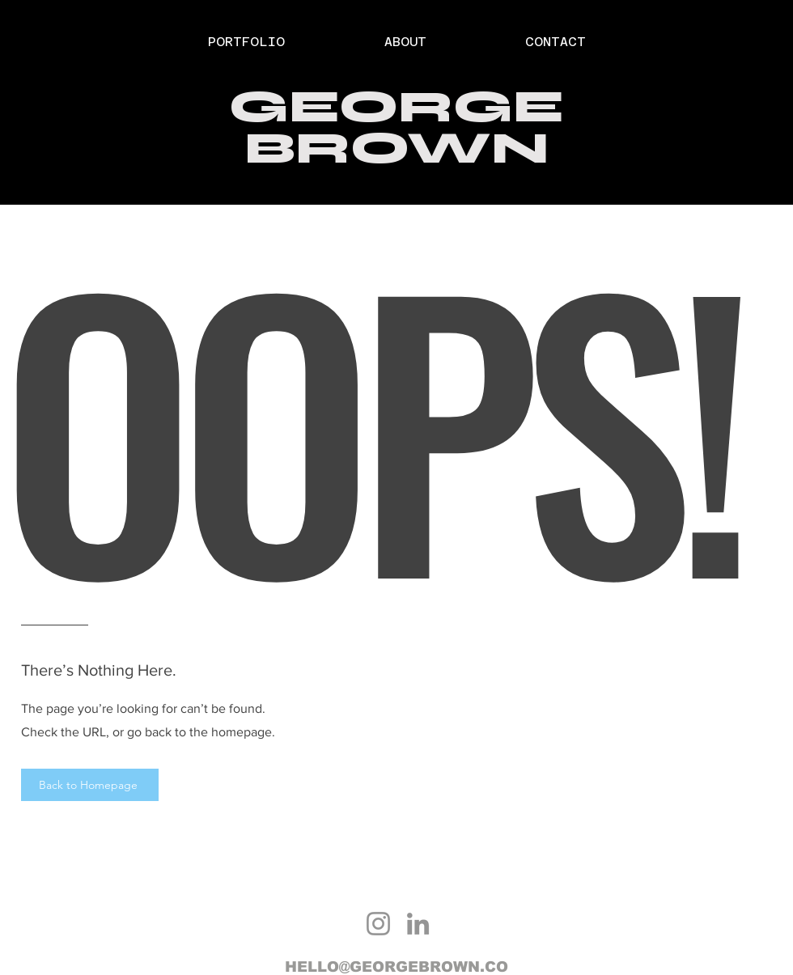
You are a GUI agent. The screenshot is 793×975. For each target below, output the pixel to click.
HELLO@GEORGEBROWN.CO (396, 967)
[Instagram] (378, 923)
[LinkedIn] (418, 923)
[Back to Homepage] (90, 785)
